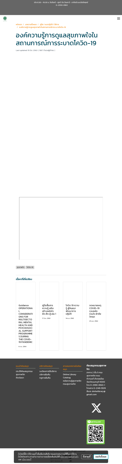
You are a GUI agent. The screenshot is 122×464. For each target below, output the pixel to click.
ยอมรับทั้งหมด (100, 457)
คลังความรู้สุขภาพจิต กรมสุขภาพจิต (72, 382)
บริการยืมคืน (44, 374)
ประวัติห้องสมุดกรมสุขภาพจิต (24, 373)
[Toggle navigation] (118, 19)
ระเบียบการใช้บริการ (48, 371)
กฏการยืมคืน (45, 377)
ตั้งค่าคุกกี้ (86, 457)
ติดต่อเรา (20, 377)
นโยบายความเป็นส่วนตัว (69, 457)
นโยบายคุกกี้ (26, 459)
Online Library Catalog (69, 376)
